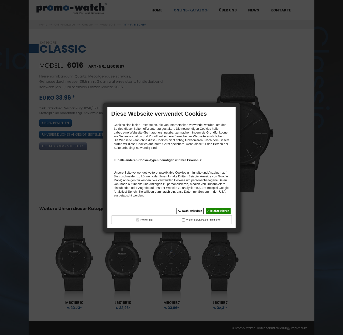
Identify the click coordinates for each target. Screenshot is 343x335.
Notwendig (146, 219)
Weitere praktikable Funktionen (203, 219)
